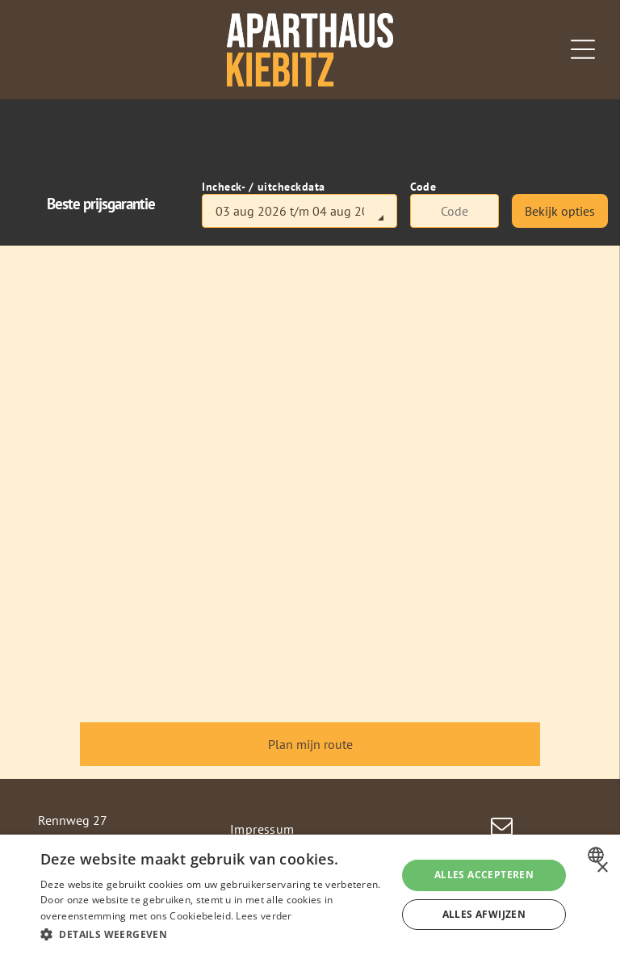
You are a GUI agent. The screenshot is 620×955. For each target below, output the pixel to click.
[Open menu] (583, 49)
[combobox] (598, 855)
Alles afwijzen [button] (484, 914)
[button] (213, 933)
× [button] (602, 868)
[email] (502, 828)
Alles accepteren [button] (484, 874)
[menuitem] (310, 828)
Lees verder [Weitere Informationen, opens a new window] (263, 916)
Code (423, 186)
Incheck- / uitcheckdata (263, 186)
